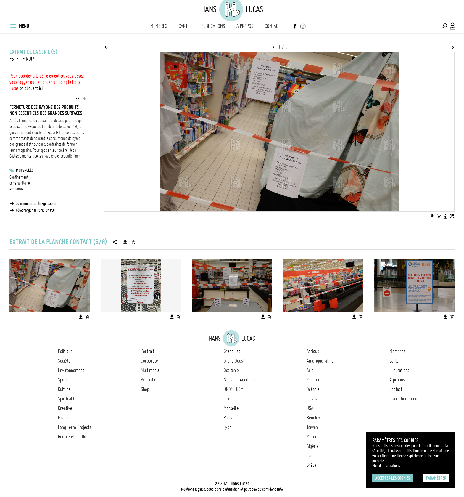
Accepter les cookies (392, 478)
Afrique (313, 351)
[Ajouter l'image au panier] (439, 216)
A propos (244, 26)
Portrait (147, 351)
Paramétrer (436, 478)
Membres (158, 26)
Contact (272, 26)
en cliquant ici (31, 88)
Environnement (71, 370)
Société (64, 361)
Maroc (312, 437)
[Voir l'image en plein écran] (452, 216)
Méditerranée (318, 380)
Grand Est (232, 351)
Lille (227, 399)
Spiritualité (67, 399)
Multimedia (150, 370)
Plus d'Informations (386, 465)
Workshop (149, 380)
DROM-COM (234, 389)
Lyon (227, 427)
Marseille (231, 408)
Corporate (149, 361)
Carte (184, 26)
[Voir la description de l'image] (445, 216)
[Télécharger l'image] (432, 216)
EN (84, 98)
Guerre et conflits (73, 437)
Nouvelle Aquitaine (239, 380)
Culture (64, 389)
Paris (228, 418)
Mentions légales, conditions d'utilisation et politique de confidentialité (232, 489)
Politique (65, 351)
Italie (311, 455)
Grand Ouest (234, 361)
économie (16, 189)
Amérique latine (320, 361)
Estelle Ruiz (22, 58)
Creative (65, 408)
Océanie (313, 389)
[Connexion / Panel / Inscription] (453, 26)
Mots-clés (24, 170)
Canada (312, 399)
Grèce (311, 465)
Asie (310, 370)
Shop (145, 389)
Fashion (64, 418)
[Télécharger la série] (125, 242)
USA (310, 408)
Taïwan (312, 427)
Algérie (313, 446)
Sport (62, 380)
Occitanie (231, 370)
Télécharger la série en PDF (36, 210)
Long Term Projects (74, 427)
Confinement (18, 177)
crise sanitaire (19, 183)
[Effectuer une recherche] (444, 26)
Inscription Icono (403, 399)
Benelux (313, 418)
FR (78, 98)
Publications (213, 26)
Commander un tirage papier (36, 203)
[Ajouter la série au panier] (133, 242)
